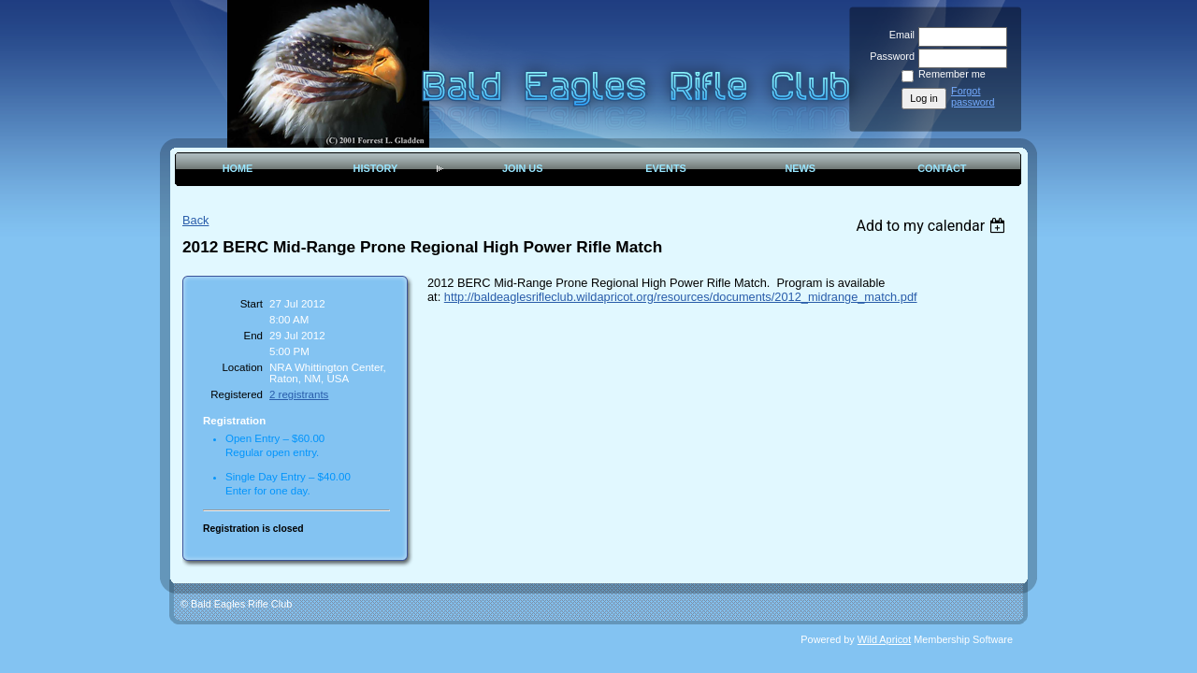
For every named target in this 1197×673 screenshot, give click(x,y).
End (254, 335)
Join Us (522, 168)
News (800, 168)
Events (665, 168)
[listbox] (933, 225)
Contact (941, 168)
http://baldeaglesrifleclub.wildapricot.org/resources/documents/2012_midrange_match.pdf (680, 297)
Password (889, 56)
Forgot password (973, 96)
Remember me (952, 73)
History (375, 168)
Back (195, 220)
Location (242, 367)
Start (251, 303)
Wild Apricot (884, 639)
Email (899, 34)
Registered (236, 394)
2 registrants (298, 394)
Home (238, 168)
